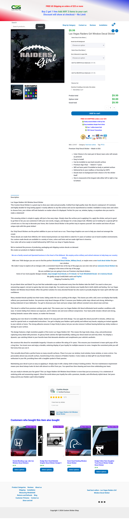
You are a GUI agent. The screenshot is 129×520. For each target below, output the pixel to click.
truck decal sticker (104, 261)
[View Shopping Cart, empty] (114, 25)
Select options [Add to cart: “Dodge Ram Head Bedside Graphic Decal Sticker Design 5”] (47, 472)
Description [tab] (15, 197)
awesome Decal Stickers (107, 266)
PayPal (78, 277)
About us (38, 488)
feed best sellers (90, 145)
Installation (31, 491)
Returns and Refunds (24, 496)
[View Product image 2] (31, 92)
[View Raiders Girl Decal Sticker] (17, 92)
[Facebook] (99, 503)
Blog (35, 496)
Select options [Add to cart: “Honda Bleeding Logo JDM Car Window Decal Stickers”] (20, 470)
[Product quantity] (110, 108)
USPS (72, 279)
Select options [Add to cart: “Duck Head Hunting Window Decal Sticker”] (74, 470)
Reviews (31, 488)
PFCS (102, 145)
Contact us (35, 499)
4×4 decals (73, 274)
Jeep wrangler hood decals (57, 274)
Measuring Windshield (27, 493)
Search (14, 22)
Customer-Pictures (22, 499)
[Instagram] (102, 503)
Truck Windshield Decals (88, 274)
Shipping (22, 491)
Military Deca (76, 261)
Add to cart (94, 113)
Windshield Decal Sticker (61, 261)
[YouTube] (104, 503)
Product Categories (19, 488)
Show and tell (27, 501)
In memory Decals (106, 274)
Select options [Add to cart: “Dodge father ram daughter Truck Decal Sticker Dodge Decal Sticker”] (101, 472)
